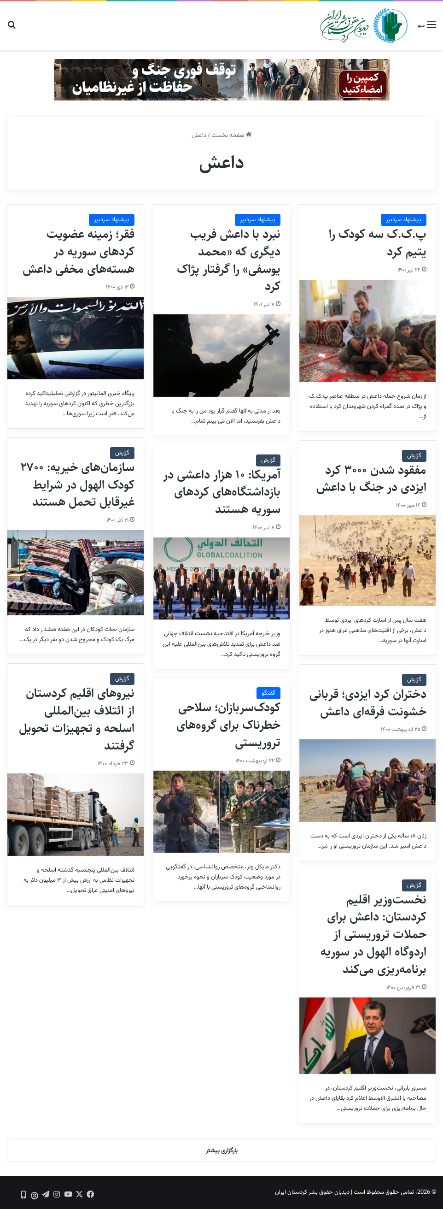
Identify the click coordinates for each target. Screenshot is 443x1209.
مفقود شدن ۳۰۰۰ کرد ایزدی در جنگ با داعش (371, 478)
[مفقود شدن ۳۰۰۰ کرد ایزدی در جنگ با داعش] (367, 560)
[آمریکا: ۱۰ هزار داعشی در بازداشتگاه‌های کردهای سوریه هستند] (221, 578)
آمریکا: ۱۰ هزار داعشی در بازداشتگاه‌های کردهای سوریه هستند (221, 492)
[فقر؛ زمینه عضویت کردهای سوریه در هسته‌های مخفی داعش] (75, 338)
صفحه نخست (231, 135)
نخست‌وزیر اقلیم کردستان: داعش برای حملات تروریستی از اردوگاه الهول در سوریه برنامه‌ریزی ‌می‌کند (373, 934)
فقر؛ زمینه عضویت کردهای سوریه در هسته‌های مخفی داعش (78, 251)
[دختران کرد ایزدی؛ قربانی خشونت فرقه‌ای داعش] (367, 780)
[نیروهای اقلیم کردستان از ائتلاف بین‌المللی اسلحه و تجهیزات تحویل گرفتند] (75, 814)
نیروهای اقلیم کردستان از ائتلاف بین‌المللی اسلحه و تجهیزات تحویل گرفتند (76, 719)
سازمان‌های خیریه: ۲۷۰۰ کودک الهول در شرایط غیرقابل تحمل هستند (77, 485)
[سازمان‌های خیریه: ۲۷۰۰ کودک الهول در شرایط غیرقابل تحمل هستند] (75, 572)
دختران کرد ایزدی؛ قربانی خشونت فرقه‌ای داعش (367, 702)
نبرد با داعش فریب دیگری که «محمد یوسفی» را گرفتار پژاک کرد (228, 260)
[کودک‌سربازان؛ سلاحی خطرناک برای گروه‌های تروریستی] (221, 812)
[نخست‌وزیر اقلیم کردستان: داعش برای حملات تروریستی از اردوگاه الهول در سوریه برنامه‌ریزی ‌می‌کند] (367, 1035)
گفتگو (268, 693)
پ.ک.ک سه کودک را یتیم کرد (377, 242)
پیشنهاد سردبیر (403, 219)
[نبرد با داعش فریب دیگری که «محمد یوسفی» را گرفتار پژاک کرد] (221, 355)
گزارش (122, 453)
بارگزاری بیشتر (222, 1151)
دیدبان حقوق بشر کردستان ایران (312, 1192)
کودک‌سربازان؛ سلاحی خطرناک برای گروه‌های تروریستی (228, 725)
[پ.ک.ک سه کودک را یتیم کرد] (367, 331)
